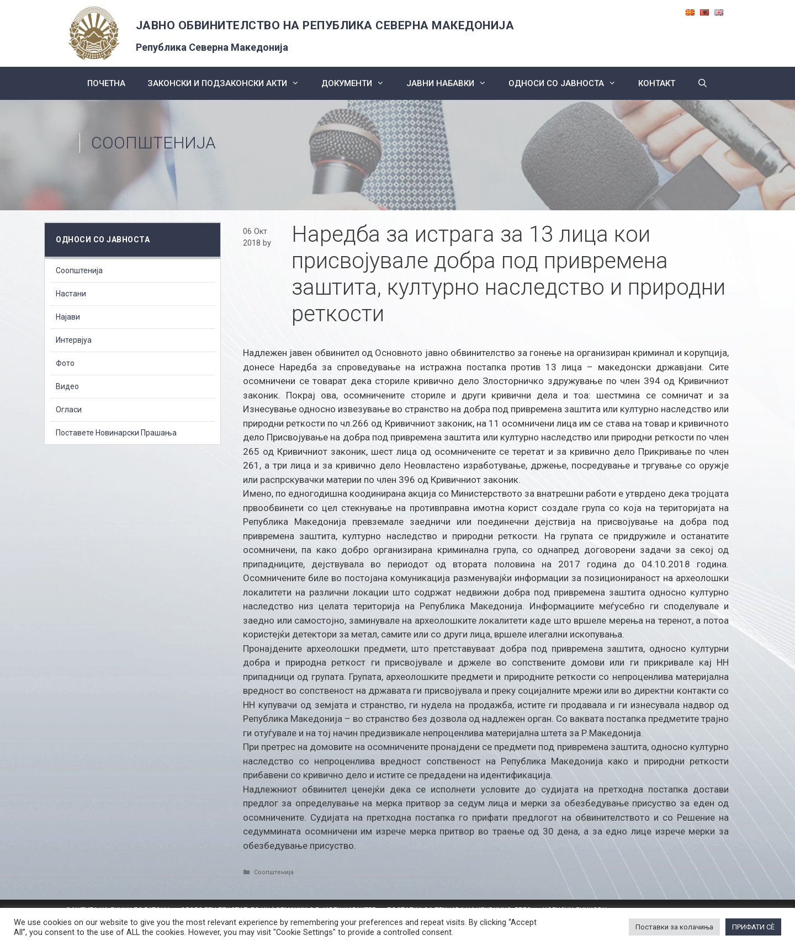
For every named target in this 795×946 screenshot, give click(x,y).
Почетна (106, 83)
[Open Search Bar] (702, 83)
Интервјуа (74, 340)
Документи (358, 83)
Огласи (69, 409)
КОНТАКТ (656, 83)
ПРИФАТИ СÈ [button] (753, 927)
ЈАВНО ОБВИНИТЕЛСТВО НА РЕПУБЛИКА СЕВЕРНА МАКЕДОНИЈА (325, 25)
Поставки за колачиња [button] (674, 927)
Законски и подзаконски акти (228, 83)
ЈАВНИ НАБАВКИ (451, 83)
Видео (67, 386)
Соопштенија (153, 142)
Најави (68, 316)
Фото (65, 363)
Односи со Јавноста (567, 83)
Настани (71, 293)
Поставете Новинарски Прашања (116, 432)
